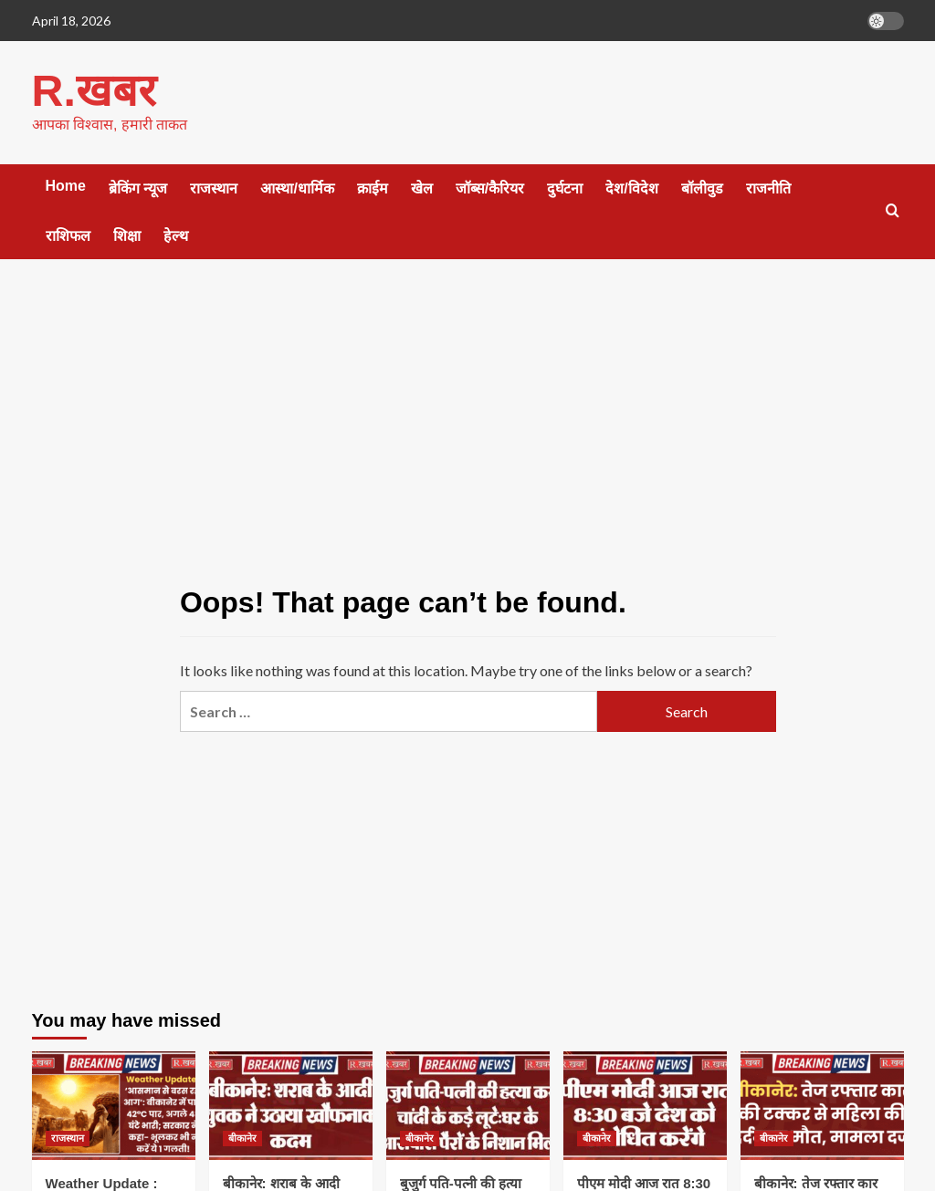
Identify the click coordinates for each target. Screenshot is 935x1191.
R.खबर (93, 90)
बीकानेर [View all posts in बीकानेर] (242, 1137)
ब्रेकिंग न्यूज (138, 187)
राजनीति (768, 187)
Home (66, 185)
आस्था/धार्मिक (296, 187)
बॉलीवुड (702, 187)
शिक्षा (127, 235)
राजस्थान (213, 187)
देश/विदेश (631, 187)
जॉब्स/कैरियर (490, 187)
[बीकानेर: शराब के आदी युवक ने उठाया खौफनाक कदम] (291, 1104)
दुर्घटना (565, 187)
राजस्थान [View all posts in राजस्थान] (67, 1137)
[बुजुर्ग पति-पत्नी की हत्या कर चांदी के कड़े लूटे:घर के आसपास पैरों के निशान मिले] (468, 1104)
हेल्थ (175, 235)
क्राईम (372, 187)
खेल (422, 187)
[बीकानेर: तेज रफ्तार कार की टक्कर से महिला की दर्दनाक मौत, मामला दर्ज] (822, 1104)
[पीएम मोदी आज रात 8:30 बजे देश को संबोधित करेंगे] (645, 1104)
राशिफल (68, 235)
